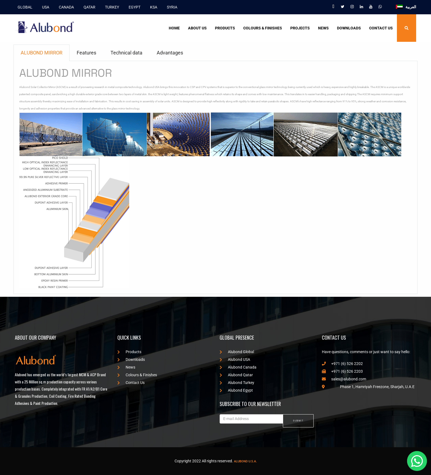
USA (44, 7)
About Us (197, 28)
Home (174, 28)
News (323, 28)
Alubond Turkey (237, 382)
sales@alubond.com (344, 379)
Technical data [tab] (126, 52)
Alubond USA (235, 359)
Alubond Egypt (236, 390)
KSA (152, 7)
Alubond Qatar (236, 374)
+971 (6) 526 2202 (342, 363)
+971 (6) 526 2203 (342, 371)
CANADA (65, 7)
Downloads (349, 28)
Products (225, 28)
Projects (300, 28)
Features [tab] (86, 52)
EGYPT (133, 7)
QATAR (88, 7)
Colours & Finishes (262, 28)
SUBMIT (298, 420)
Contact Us (381, 28)
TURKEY (110, 7)
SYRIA (170, 7)
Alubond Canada (238, 367)
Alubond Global (237, 351)
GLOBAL (23, 7)
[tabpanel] (215, 177)
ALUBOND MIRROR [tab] (41, 52)
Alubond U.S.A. (245, 461)
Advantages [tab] (170, 52)
